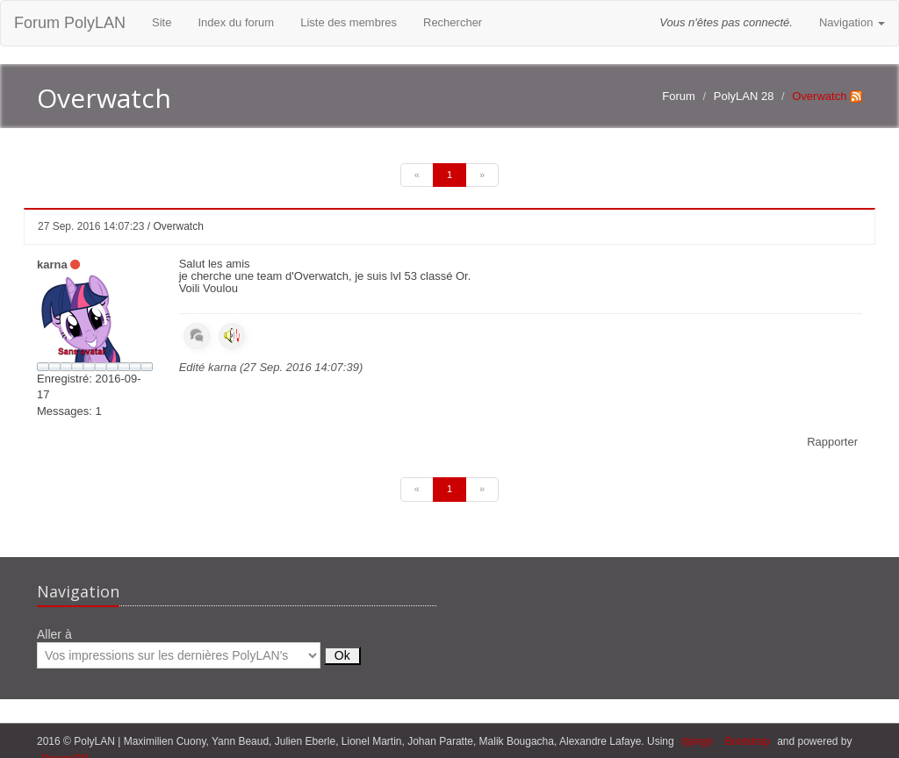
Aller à (199, 648)
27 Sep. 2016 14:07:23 (91, 226)
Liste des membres (348, 22)
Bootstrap (746, 741)
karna (52, 264)
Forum (678, 96)
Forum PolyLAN (70, 23)
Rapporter (832, 441)
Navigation (852, 22)
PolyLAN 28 (744, 96)
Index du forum (236, 22)
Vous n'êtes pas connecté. (726, 22)
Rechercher (452, 22)
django (697, 741)
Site (161, 22)
